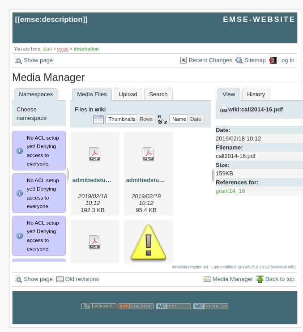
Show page (38, 60)
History (256, 94)
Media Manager (233, 283)
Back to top (279, 283)
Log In (286, 60)
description (86, 49)
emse (62, 49)
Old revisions (82, 283)
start (47, 49)
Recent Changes (210, 60)
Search (158, 94)
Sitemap (255, 60)
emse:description (51, 19)
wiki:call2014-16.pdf (255, 109)
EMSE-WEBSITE (259, 19)
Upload (128, 94)
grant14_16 (230, 190)
